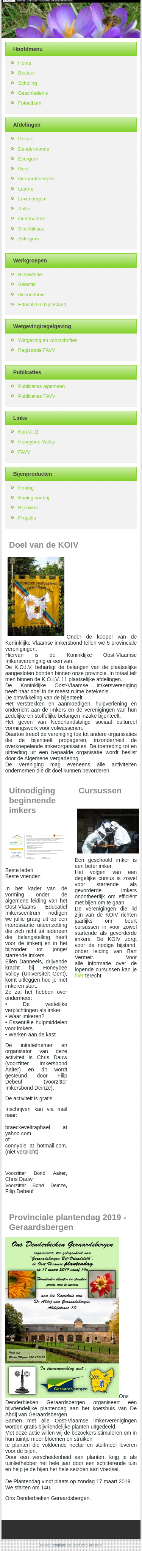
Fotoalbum (29, 103)
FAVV (24, 452)
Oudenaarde (31, 218)
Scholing (27, 83)
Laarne (25, 189)
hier (79, 976)
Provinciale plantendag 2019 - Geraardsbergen (67, 1222)
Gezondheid (31, 294)
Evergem (28, 159)
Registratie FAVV (36, 350)
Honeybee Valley (36, 442)
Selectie (27, 284)
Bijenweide (30, 274)
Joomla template (52, 1545)
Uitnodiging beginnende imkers (32, 800)
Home (24, 63)
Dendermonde (33, 149)
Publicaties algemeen (41, 386)
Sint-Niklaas (31, 229)
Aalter (24, 208)
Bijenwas (28, 507)
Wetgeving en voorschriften (48, 340)
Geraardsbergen (36, 178)
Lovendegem (32, 199)
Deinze (25, 138)
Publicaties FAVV (37, 396)
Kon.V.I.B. (29, 432)
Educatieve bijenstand (42, 304)
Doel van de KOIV (43, 545)
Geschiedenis (33, 93)
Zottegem (28, 239)
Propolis (27, 518)
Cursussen (100, 790)
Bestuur (26, 73)
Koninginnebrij (33, 498)
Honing (26, 488)
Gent (23, 169)
